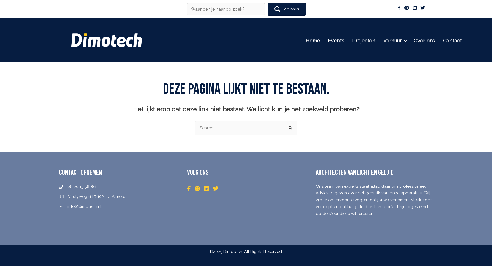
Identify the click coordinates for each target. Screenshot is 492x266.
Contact (462, 41)
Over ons (434, 41)
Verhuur (402, 41)
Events (346, 41)
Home (322, 41)
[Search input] (226, 9)
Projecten (373, 41)
